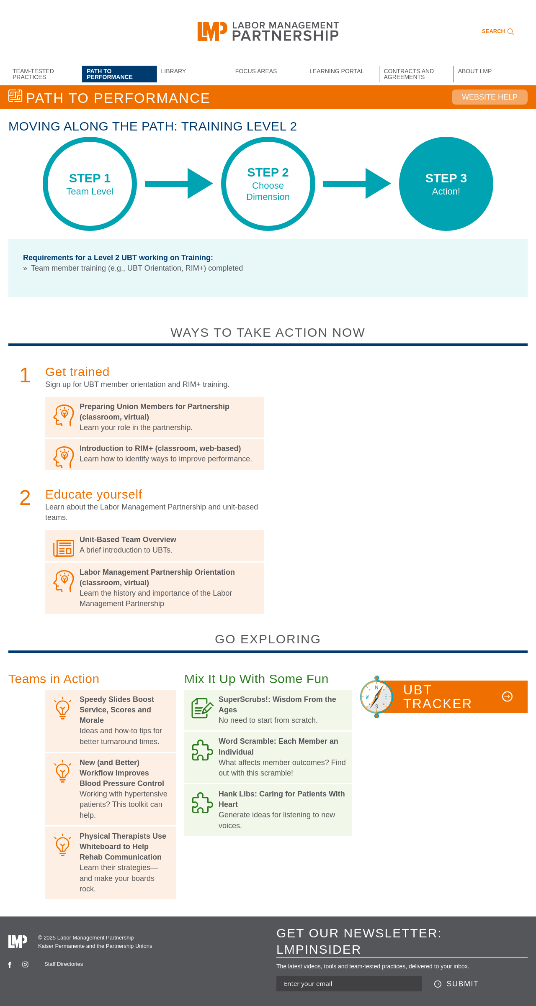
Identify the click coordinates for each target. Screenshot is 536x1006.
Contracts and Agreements (409, 74)
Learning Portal (336, 71)
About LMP (475, 71)
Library (173, 71)
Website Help (490, 97)
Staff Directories (63, 964)
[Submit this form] (456, 984)
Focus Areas (256, 71)
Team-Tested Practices (33, 74)
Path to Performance (110, 74)
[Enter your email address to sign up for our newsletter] (349, 983)
